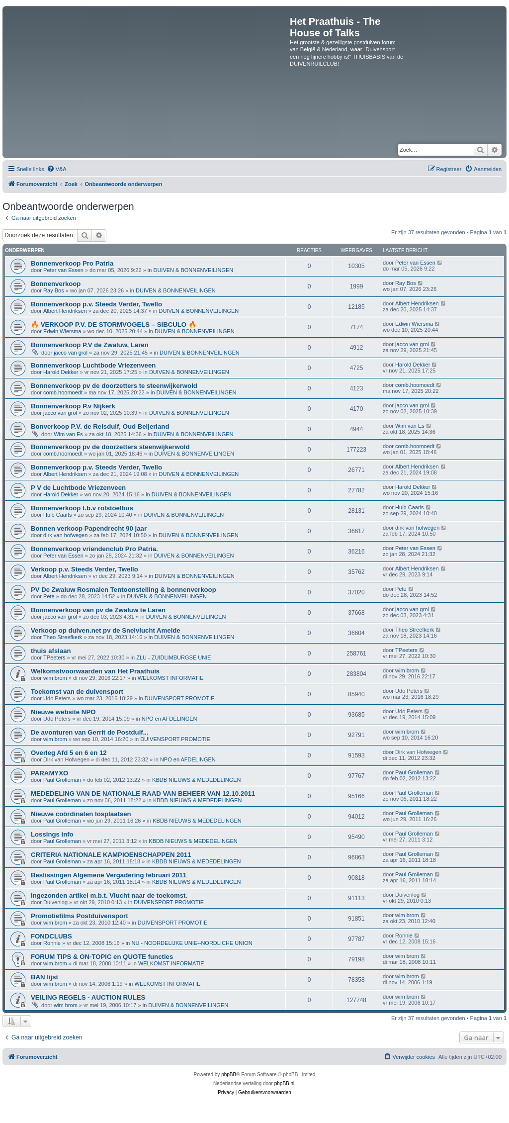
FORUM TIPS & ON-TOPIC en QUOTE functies (102, 956)
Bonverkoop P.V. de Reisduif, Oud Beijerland (100, 426)
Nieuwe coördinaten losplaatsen (81, 814)
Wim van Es (68, 434)
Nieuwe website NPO (63, 712)
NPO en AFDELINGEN (169, 719)
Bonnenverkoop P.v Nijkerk (73, 406)
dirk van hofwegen (65, 535)
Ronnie (52, 943)
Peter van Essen (63, 270)
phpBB (228, 1074)
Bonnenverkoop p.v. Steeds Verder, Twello (96, 304)
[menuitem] (57, 169)
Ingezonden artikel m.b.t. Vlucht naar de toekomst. (109, 895)
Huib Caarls (57, 515)
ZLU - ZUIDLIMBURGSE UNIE (173, 657)
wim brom (55, 678)
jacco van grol (70, 353)
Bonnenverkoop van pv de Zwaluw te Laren (98, 610)
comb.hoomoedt (63, 392)
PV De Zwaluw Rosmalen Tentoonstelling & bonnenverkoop (123, 589)
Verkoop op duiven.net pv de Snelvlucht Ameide (105, 630)
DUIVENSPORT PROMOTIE (180, 698)
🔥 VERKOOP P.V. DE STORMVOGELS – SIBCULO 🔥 (113, 324)
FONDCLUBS (51, 936)
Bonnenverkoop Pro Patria (72, 263)
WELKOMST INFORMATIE (171, 678)
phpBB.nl (284, 1083)
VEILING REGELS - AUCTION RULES (88, 997)
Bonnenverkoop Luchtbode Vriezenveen (93, 365)
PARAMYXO (49, 773)
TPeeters (54, 657)
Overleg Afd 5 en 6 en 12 (69, 752)
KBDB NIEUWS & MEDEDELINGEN (196, 780)
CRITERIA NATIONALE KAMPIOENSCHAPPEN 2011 (111, 854)
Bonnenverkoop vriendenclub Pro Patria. (94, 549)
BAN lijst (44, 977)
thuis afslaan (51, 651)
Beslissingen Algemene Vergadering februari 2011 (108, 875)
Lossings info (52, 834)
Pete (49, 596)
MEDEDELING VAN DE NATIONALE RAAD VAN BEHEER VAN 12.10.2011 (143, 793)
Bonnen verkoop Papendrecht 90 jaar (89, 528)
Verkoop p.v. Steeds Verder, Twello (84, 569)
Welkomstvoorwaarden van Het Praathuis (95, 671)
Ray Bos (53, 290)
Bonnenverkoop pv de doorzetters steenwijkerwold (110, 447)
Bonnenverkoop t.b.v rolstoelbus (82, 508)
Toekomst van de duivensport (77, 691)
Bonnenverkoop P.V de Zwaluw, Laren (90, 345)
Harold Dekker (60, 372)
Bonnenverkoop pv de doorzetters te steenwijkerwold (114, 385)
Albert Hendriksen (64, 311)
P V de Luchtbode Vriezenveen (78, 487)
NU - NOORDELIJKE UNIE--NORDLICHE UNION (191, 943)
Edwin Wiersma (62, 331)
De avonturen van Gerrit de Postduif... (90, 732)
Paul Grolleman (62, 780)
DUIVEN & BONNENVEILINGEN (193, 270)
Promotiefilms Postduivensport (79, 916)
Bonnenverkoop (56, 283)
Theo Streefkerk (62, 637)
